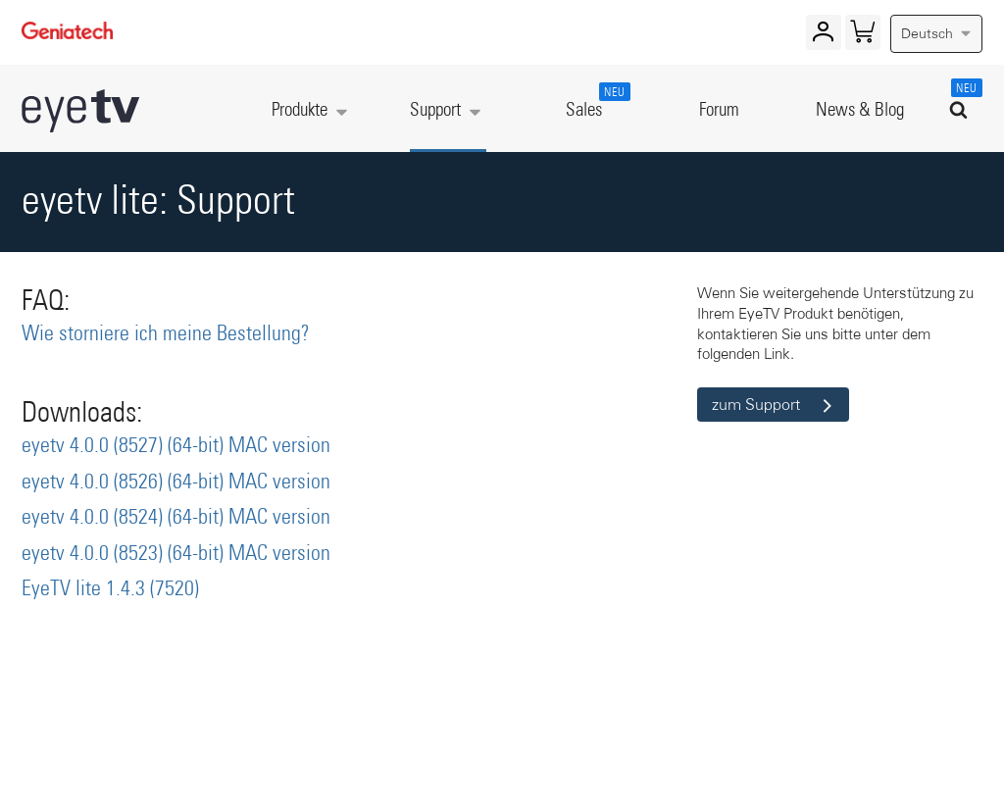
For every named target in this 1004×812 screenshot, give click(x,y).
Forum (719, 110)
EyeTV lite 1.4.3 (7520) (110, 589)
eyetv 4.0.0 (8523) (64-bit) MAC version (176, 554)
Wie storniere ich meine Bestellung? (166, 334)
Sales (594, 101)
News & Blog (860, 110)
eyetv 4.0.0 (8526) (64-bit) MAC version (176, 482)
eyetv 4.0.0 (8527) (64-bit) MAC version (176, 446)
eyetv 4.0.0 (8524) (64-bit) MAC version (176, 518)
